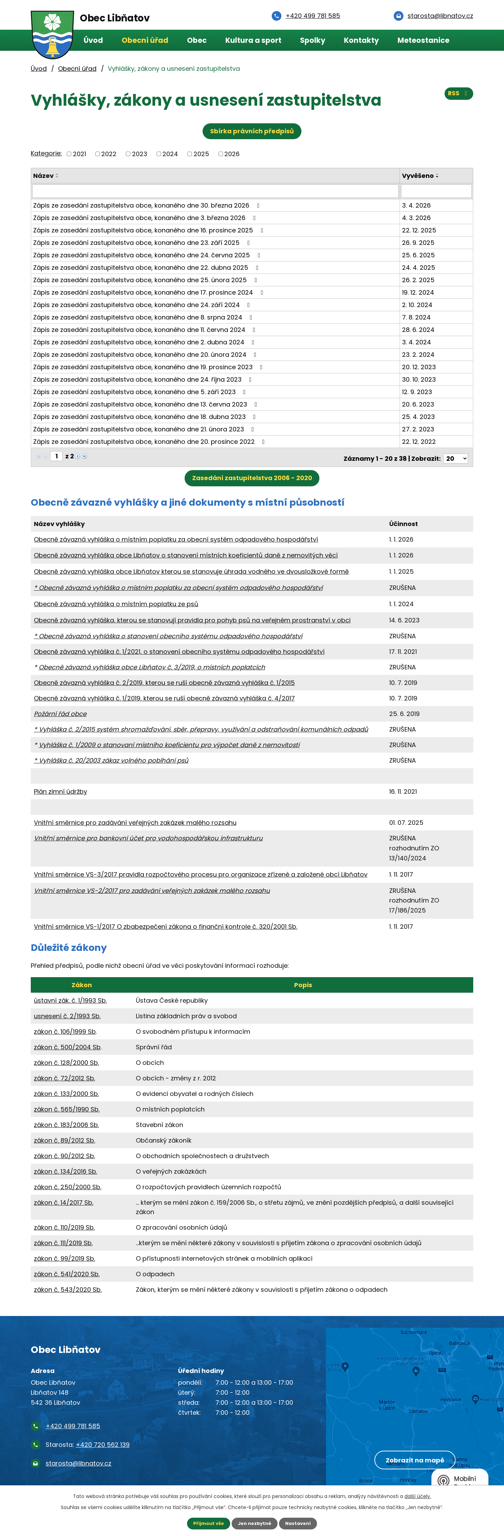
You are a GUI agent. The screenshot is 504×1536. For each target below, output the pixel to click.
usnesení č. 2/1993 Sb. (67, 1013)
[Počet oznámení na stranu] (455, 456)
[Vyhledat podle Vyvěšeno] (437, 191)
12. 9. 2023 (418, 391)
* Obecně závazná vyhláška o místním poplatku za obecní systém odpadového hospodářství (178, 585)
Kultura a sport (253, 40)
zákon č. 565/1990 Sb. (67, 1106)
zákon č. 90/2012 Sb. (64, 1153)
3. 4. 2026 (417, 205)
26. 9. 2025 (419, 242)
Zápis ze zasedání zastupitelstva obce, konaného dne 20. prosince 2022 (150, 441)
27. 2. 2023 (419, 428)
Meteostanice (423, 40)
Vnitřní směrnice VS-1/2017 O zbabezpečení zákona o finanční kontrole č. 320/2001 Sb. (165, 923)
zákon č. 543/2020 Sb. (68, 1286)
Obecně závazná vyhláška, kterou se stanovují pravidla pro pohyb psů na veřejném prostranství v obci (192, 617)
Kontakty (361, 40)
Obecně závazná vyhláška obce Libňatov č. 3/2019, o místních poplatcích (152, 664)
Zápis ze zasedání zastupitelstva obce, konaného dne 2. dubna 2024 (145, 341)
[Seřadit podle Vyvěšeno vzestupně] (438, 174)
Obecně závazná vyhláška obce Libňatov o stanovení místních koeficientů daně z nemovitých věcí (186, 552)
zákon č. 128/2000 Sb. (66, 1060)
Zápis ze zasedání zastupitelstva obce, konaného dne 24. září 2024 (143, 304)
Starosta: (88, 1442)
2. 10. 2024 (418, 304)
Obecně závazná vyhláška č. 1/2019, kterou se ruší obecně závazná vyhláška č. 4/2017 (164, 695)
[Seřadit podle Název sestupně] (57, 176)
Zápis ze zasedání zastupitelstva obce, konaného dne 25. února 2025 (146, 279)
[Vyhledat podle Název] (215, 191)
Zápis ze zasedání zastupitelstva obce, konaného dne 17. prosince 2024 (149, 292)
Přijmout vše (206, 1523)
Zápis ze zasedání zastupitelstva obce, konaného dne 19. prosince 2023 (149, 366)
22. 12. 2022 (420, 441)
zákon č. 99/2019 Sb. (64, 1255)
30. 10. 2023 (420, 379)
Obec (197, 40)
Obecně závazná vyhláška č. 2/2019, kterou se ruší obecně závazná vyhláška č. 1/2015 (164, 680)
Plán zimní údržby (60, 788)
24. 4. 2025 (419, 267)
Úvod (93, 40)
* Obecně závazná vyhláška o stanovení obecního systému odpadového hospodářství (168, 633)
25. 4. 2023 (419, 416)
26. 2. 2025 (419, 279)
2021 (79, 154)
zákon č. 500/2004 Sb (67, 1044)
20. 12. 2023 (420, 366)
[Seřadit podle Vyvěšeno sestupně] (438, 176)
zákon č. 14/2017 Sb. (63, 1199)
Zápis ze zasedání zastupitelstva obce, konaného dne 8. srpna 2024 (144, 317)
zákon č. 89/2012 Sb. (64, 1137)
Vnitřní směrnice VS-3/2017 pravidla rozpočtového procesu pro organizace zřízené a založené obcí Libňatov (200, 871)
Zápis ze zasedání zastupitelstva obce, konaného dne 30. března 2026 (147, 205)
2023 (139, 154)
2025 (201, 154)
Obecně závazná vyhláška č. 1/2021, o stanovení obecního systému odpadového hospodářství (179, 649)
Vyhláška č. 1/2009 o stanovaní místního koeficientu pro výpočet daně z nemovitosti (169, 742)
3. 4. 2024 (417, 341)
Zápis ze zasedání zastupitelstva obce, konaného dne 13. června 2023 (146, 404)
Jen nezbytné (254, 1523)
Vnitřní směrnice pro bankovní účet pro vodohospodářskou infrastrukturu (148, 835)
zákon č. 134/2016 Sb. (65, 1168)
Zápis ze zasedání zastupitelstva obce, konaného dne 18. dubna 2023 (146, 416)
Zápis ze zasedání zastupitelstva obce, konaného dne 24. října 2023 (143, 379)
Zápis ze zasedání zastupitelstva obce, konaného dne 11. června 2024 (145, 329)
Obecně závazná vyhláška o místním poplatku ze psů (116, 601)
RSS (458, 96)
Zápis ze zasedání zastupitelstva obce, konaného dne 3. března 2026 (145, 217)
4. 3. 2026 (417, 217)
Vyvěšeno (419, 175)
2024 (170, 154)
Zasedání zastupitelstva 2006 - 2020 (252, 475)
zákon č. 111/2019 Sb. (63, 1240)
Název (43, 175)
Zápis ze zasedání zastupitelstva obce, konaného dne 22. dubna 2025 (147, 267)
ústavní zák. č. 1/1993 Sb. (70, 997)
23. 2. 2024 (419, 354)
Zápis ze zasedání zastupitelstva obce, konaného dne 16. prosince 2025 (149, 230)
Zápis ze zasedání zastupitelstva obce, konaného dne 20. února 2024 (146, 354)
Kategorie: (46, 153)
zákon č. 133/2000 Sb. (66, 1091)
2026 (232, 154)
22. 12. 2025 (420, 230)
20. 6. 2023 (419, 404)
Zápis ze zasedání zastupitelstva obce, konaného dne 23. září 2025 (142, 242)
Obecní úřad (145, 40)
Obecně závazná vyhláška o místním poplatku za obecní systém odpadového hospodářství (176, 536)
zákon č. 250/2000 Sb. (67, 1184)
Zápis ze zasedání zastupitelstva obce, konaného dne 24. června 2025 (148, 254)
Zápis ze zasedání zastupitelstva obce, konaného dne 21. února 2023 (145, 428)
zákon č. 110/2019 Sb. (64, 1224)
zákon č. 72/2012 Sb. (64, 1075)
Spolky (312, 40)
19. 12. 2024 (419, 292)
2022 (108, 154)
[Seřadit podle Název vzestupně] (57, 174)
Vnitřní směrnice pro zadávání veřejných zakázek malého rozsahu (135, 819)
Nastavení (300, 1523)
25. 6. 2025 (419, 254)
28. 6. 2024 (419, 329)
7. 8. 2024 (417, 317)
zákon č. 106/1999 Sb (65, 1028)
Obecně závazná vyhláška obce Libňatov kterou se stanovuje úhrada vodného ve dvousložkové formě (191, 568)
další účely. (417, 1495)
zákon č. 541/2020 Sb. (67, 1271)
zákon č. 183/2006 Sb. (66, 1122)
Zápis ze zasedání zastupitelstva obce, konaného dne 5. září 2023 (141, 391)
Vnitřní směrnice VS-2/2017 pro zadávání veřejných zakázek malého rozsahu (152, 888)
